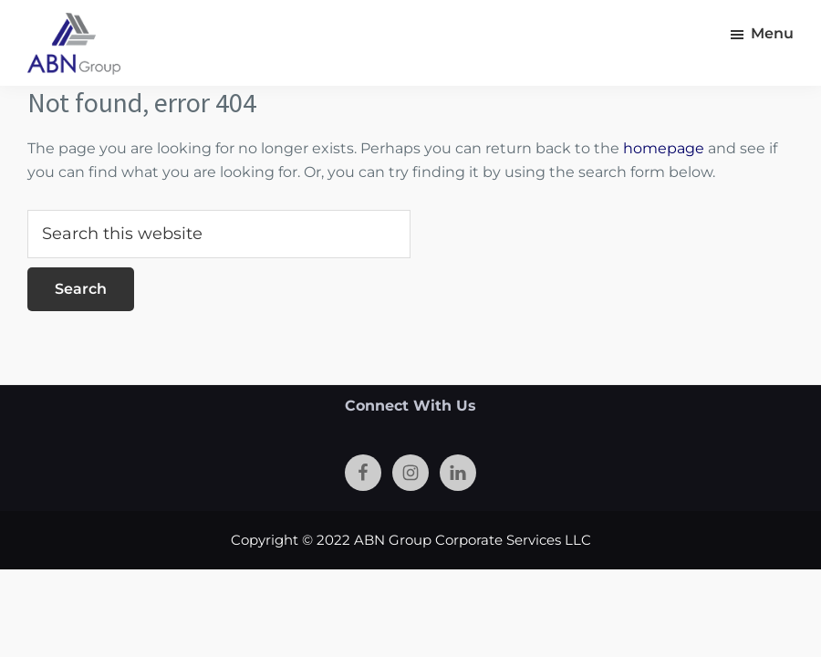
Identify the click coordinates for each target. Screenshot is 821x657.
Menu (772, 33)
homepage (663, 148)
